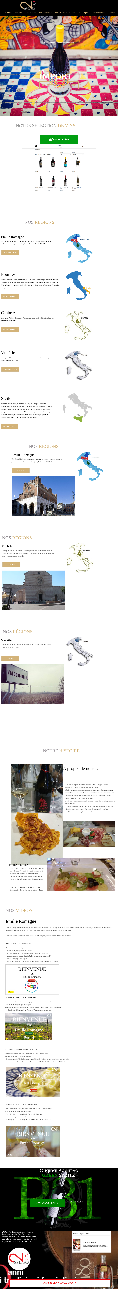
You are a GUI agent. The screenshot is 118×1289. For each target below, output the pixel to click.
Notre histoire (61, 13)
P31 (79, 13)
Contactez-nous (98, 13)
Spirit (86, 13)
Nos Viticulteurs (45, 13)
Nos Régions (30, 13)
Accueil (8, 13)
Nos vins (18, 13)
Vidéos (72, 13)
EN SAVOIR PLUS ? (74, 1202)
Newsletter (112, 13)
